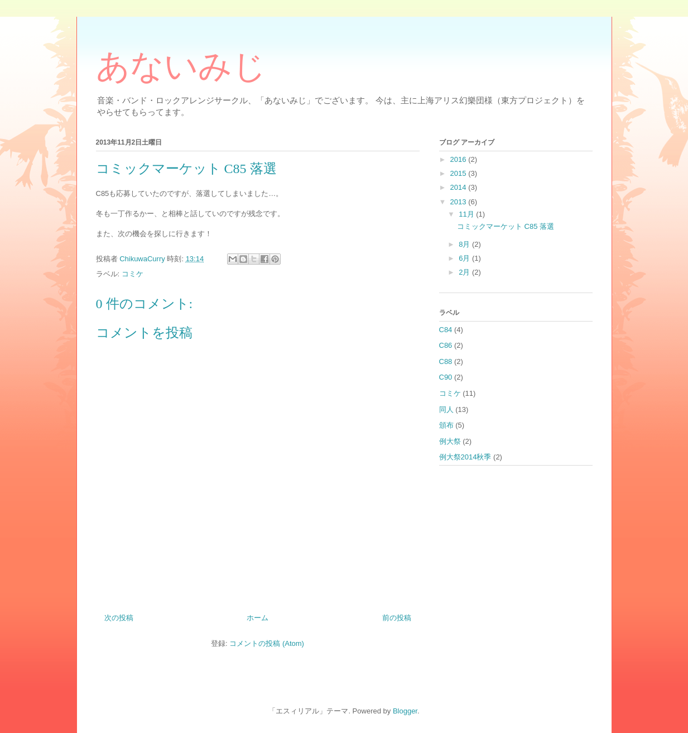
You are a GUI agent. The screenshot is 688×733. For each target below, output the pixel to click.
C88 (446, 361)
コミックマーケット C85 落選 (505, 226)
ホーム (257, 618)
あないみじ (181, 66)
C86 (446, 345)
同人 (446, 409)
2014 (459, 187)
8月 (465, 244)
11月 (467, 214)
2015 (459, 173)
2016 (459, 159)
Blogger (405, 711)
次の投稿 (118, 618)
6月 (465, 258)
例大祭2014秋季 (465, 457)
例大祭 (450, 441)
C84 (446, 329)
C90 (446, 377)
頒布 (446, 425)
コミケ (132, 274)
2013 (459, 202)
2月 (465, 272)
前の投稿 (396, 618)
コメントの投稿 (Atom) (266, 643)
